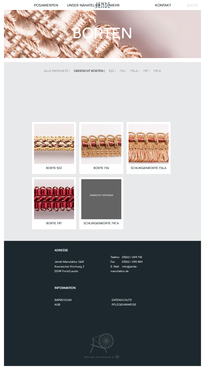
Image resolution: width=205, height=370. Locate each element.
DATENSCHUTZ (122, 300)
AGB (57, 305)
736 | (123, 71)
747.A (157, 71)
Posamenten (46, 5)
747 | (146, 71)
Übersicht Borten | (89, 71)
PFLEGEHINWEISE (124, 305)
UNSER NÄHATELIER (83, 5)
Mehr (114, 5)
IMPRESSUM (62, 300)
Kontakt (163, 5)
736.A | (134, 71)
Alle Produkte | (57, 71)
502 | (112, 71)
